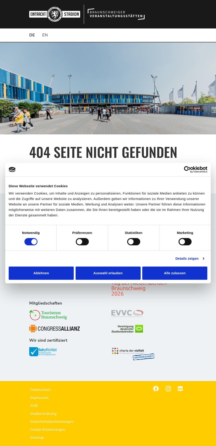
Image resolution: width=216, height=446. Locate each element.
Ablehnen (41, 273)
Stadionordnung (43, 413)
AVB (34, 405)
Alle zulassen (175, 273)
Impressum (39, 397)
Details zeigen (186, 258)
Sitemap (37, 437)
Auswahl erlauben (108, 273)
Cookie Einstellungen (47, 429)
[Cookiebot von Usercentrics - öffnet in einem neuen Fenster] (187, 169)
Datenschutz (40, 389)
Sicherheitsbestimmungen (52, 421)
